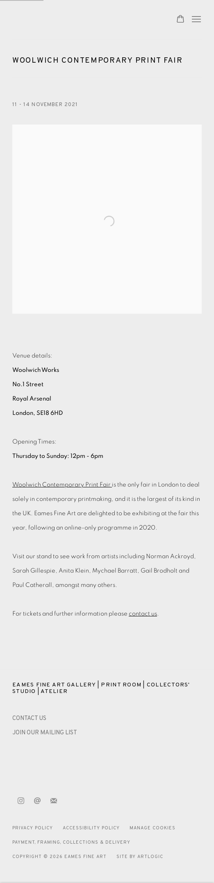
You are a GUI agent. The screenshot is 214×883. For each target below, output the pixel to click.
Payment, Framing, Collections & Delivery (71, 842)
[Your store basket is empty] (180, 20)
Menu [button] (195, 20)
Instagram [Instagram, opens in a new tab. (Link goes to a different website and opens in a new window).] (21, 801)
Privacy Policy (32, 828)
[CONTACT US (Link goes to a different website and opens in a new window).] (29, 718)
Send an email (37, 801)
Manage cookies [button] (152, 828)
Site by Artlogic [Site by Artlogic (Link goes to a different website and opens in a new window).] (139, 857)
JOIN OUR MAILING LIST (44, 733)
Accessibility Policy (91, 828)
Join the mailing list (53, 801)
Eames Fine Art (69, 20)
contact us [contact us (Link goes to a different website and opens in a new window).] (143, 614)
